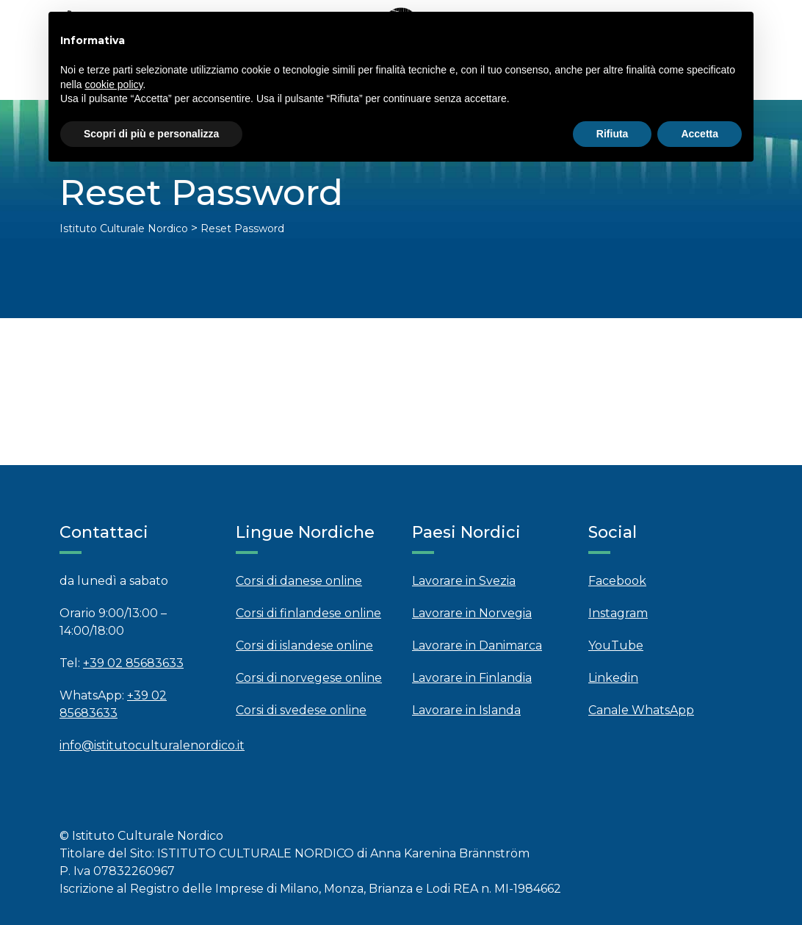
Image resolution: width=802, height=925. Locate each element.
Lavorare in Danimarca (477, 645)
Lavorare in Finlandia (472, 678)
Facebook (617, 581)
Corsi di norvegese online (309, 678)
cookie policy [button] (113, 84)
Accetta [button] (699, 134)
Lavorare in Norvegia (472, 613)
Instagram (618, 613)
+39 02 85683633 (133, 663)
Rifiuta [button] (612, 134)
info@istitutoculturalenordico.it (152, 745)
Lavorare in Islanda (466, 710)
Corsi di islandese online (304, 645)
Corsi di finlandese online (308, 613)
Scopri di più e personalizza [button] (151, 134)
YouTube (615, 645)
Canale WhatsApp (641, 710)
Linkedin (613, 678)
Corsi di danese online (299, 581)
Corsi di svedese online (301, 710)
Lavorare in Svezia (464, 581)
